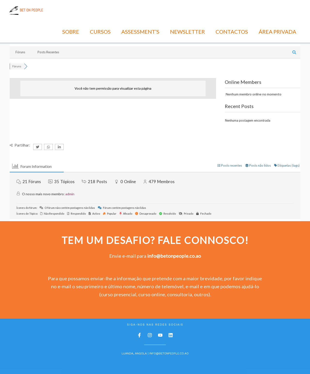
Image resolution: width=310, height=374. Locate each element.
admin (69, 174)
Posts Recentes (48, 32)
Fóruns (20, 32)
